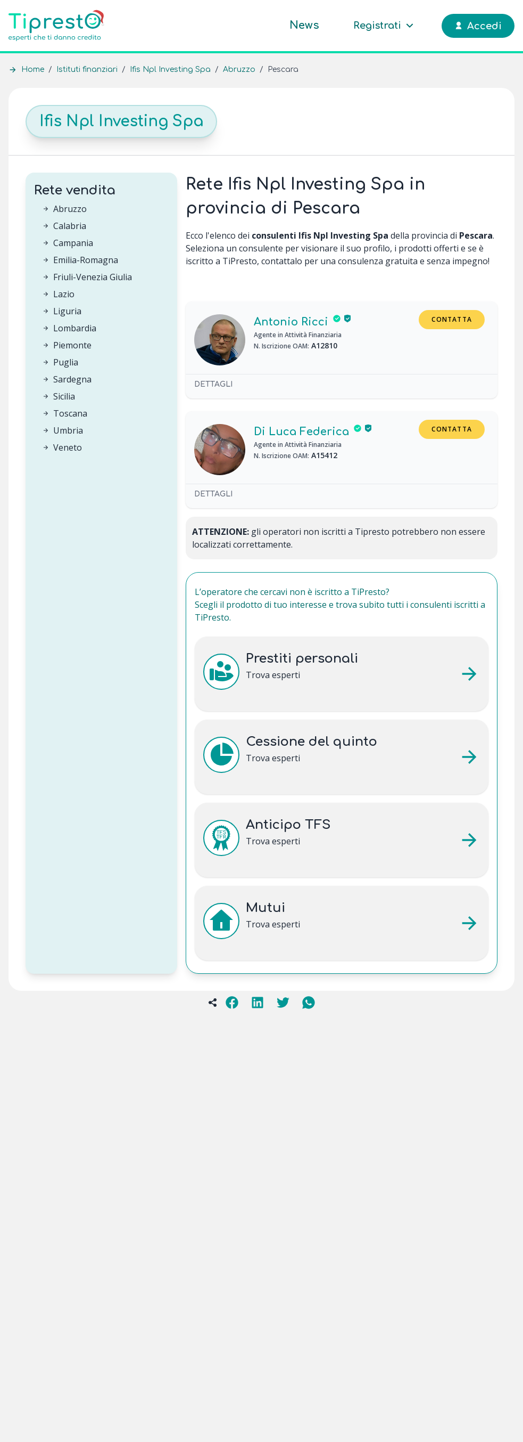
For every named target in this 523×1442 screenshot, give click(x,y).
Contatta (451, 319)
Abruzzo (239, 70)
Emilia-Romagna (85, 260)
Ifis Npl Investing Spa (170, 70)
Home (32, 70)
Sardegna (72, 379)
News (304, 25)
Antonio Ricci (291, 322)
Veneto (67, 447)
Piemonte (72, 345)
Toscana (70, 413)
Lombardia (74, 328)
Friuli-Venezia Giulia (92, 277)
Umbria (68, 430)
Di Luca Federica (301, 432)
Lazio (63, 294)
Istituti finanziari (87, 70)
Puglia (65, 362)
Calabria (69, 226)
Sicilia (64, 396)
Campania (73, 243)
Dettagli (213, 384)
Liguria (67, 311)
